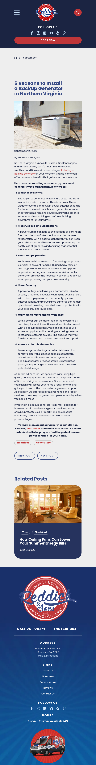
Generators (43, 442)
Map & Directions (48, 655)
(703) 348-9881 (65, 629)
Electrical (23, 442)
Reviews (48, 688)
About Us (48, 670)
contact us (33, 428)
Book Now (48, 40)
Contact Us (48, 693)
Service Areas (48, 682)
